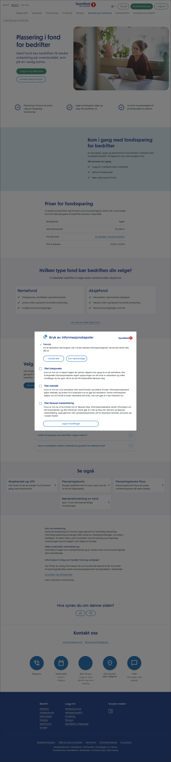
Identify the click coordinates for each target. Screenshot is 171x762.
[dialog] (85, 381)
